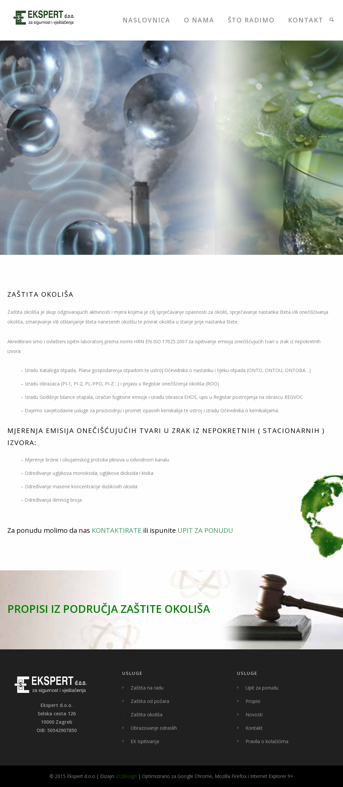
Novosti (254, 714)
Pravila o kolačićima (267, 741)
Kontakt (305, 20)
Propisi (253, 701)
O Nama (199, 20)
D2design (126, 776)
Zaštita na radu (147, 688)
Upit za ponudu (262, 688)
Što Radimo (251, 20)
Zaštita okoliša (146, 714)
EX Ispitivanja (145, 741)
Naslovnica (146, 20)
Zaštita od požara (150, 701)
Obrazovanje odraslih (154, 728)
